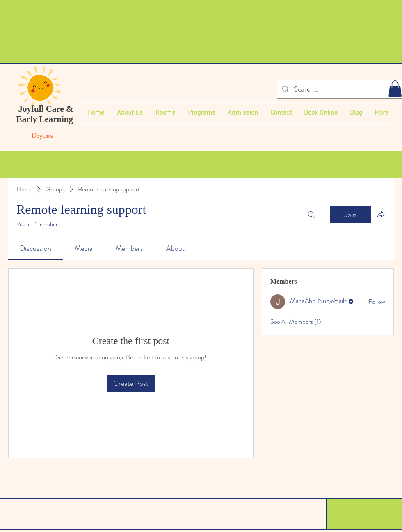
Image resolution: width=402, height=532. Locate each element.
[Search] (311, 214)
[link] (35, 248)
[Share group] (381, 214)
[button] (395, 88)
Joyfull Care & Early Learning (45, 114)
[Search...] (339, 89)
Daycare (43, 135)
